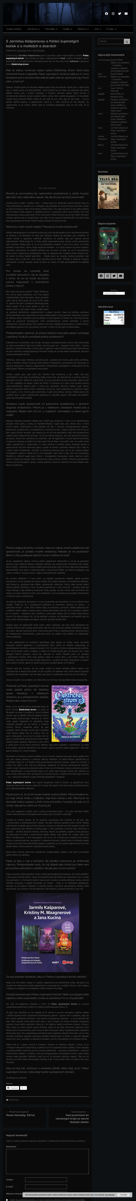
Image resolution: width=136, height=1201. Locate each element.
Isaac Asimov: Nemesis (117, 89)
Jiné (97, 29)
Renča (101, 145)
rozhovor (74, 61)
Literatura (33, 29)
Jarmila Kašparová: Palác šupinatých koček (119, 131)
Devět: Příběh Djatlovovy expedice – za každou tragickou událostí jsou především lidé (120, 65)
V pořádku (123, 1195)
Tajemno (83, 29)
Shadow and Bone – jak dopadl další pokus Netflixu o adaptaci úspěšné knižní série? (120, 105)
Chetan (22, 1197)
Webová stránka (14, 1165)
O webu (111, 29)
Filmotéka (51, 29)
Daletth (101, 94)
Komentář (11, 1118)
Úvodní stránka (13, 29)
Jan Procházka (38, 50)
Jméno (10, 1151)
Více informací (109, 1195)
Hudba (67, 29)
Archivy (114, 290)
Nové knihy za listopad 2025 (117, 95)
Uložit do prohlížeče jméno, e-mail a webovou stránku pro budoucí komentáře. (47, 1171)
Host (62, 58)
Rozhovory (14, 1071)
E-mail (10, 1158)
